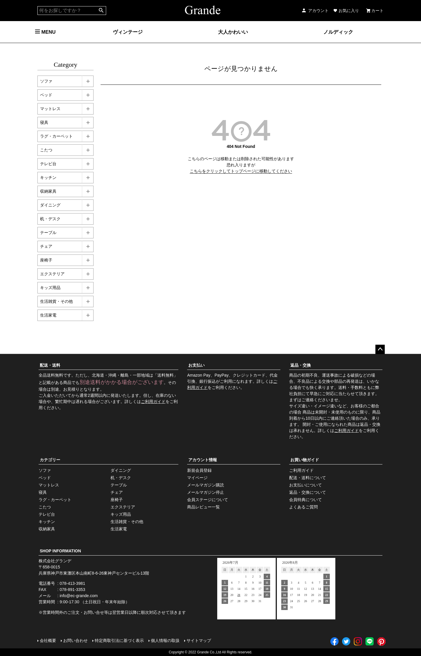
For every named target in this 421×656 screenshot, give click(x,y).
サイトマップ (199, 640)
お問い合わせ (75, 640)
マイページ (197, 477)
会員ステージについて (207, 499)
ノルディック (338, 32)
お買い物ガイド (304, 459)
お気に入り (346, 10)
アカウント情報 (202, 459)
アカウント (315, 10)
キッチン (48, 177)
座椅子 (46, 260)
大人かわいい (233, 32)
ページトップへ (380, 349)
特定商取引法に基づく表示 (119, 640)
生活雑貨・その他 (56, 301)
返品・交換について (307, 492)
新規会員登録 (199, 470)
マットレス (50, 108)
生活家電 (48, 315)
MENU (45, 32)
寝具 (44, 122)
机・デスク (50, 218)
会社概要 (48, 640)
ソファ (46, 81)
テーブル (48, 232)
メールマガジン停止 (205, 492)
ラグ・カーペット (56, 136)
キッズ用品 (50, 287)
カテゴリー (50, 459)
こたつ (46, 150)
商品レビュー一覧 (203, 507)
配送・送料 (50, 365)
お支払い (196, 365)
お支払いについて (305, 485)
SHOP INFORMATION (60, 551)
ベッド (46, 95)
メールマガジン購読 (205, 485)
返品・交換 (300, 365)
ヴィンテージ (128, 32)
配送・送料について (307, 477)
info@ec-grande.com (79, 595)
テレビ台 (48, 163)
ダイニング (50, 205)
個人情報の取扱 (165, 640)
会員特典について (305, 499)
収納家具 (48, 191)
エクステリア (52, 273)
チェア (46, 246)
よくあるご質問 (303, 507)
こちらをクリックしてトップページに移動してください (241, 171)
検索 (101, 10)
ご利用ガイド (153, 401)
